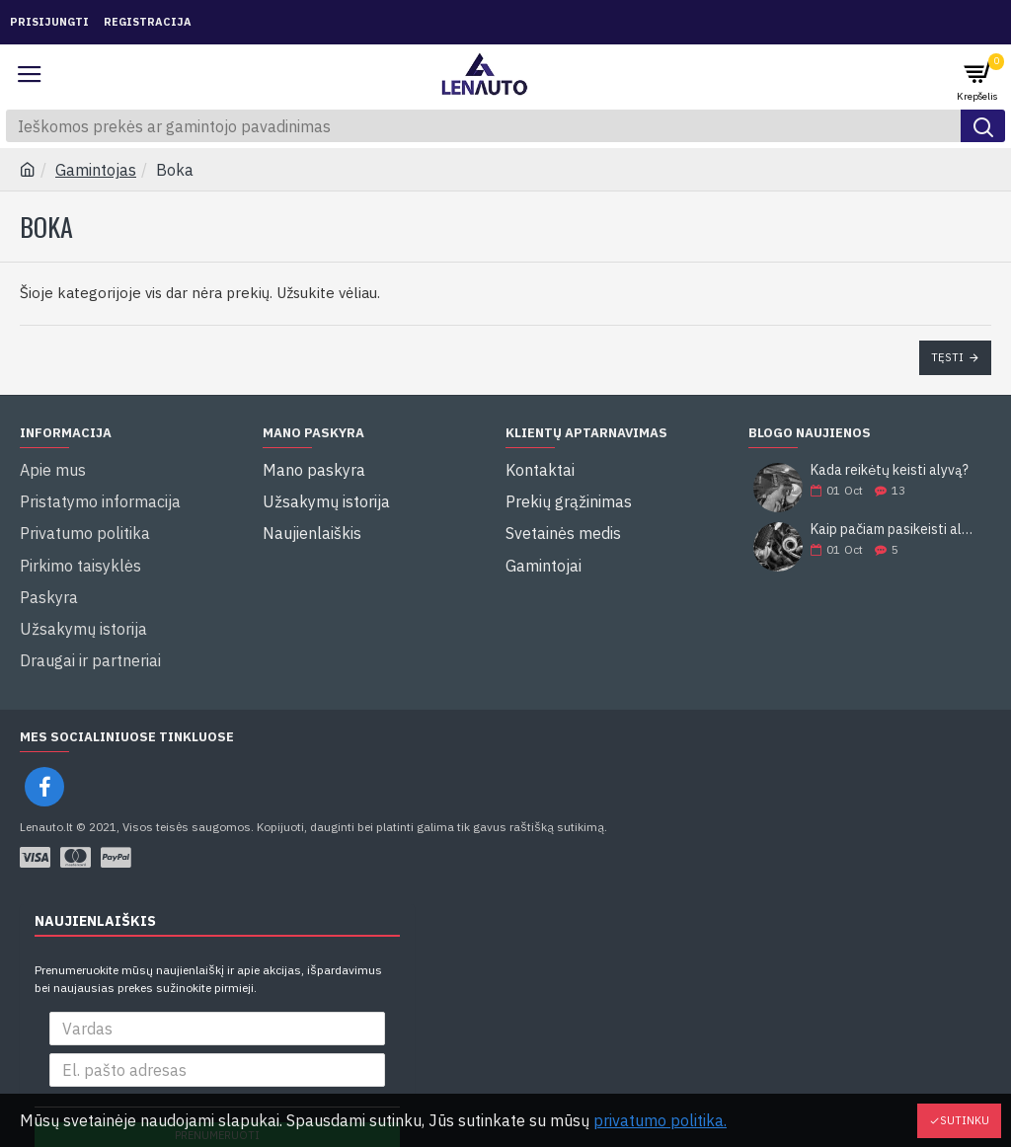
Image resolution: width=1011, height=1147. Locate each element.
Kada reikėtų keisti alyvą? (890, 470)
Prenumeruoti (217, 1079)
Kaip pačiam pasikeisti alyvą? (894, 529)
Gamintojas (95, 170)
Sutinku (964, 1120)
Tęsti (947, 357)
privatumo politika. (660, 1120)
